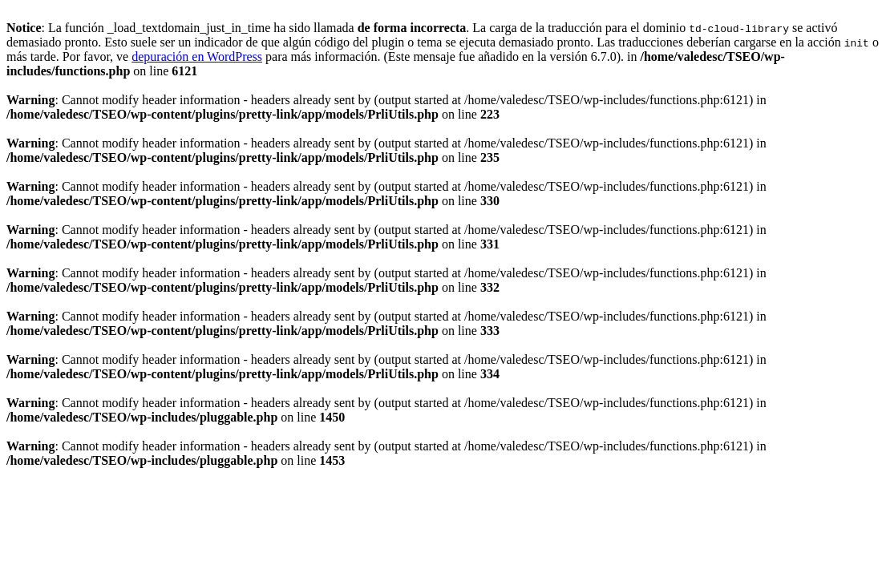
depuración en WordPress (196, 56)
